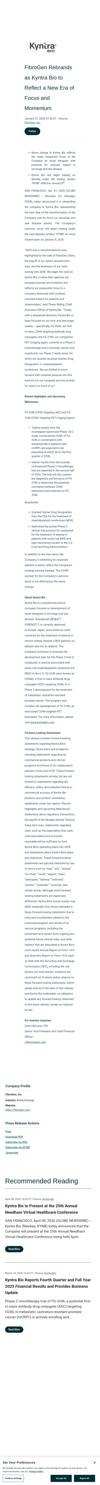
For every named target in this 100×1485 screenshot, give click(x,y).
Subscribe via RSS (16, 1142)
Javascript (11, 1152)
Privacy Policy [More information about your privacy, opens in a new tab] (36, 1473)
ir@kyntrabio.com (35, 1042)
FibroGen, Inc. (33, 122)
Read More (14, 1249)
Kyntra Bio (48, 1199)
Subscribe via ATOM (17, 1147)
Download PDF (14, 1137)
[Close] (94, 1464)
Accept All (61, 1480)
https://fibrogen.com (17, 1110)
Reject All (84, 1480)
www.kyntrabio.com (42, 722)
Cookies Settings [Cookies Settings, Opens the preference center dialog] (13, 1480)
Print (8, 1131)
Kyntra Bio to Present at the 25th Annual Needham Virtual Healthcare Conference (41, 1209)
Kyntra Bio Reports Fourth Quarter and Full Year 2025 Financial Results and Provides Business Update (48, 1286)
